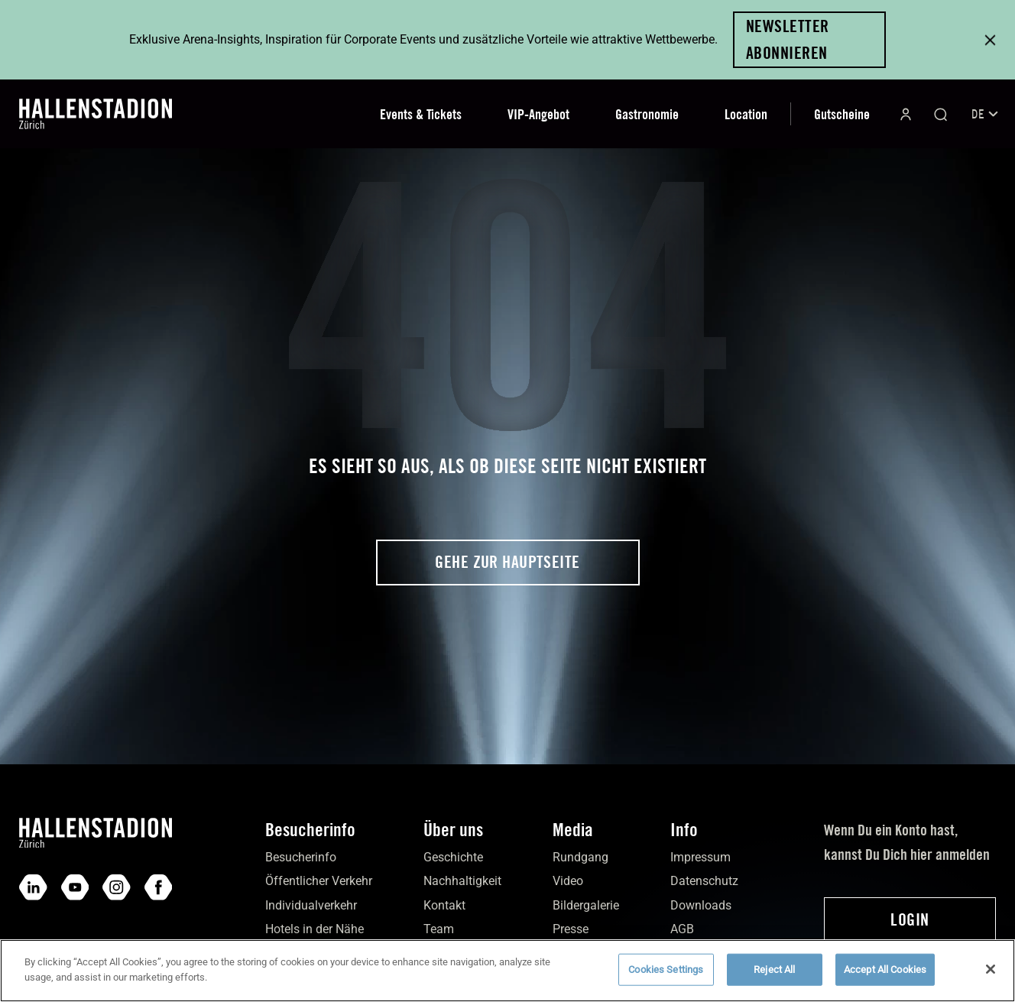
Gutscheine (842, 114)
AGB (682, 929)
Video (568, 881)
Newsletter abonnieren (787, 39)
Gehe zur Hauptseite (507, 562)
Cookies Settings (665, 977)
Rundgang (580, 857)
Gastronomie (647, 114)
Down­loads (700, 905)
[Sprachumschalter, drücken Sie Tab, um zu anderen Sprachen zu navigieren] (983, 114)
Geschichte (453, 857)
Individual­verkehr (311, 905)
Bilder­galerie (586, 905)
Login (909, 919)
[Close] (990, 977)
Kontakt (444, 905)
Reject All (774, 977)
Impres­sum (700, 857)
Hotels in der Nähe (314, 929)
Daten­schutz (704, 881)
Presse (571, 929)
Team (438, 929)
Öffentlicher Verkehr (318, 881)
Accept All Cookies (885, 977)
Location (746, 114)
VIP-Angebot (538, 114)
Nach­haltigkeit (462, 881)
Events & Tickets (421, 114)
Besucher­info (300, 857)
